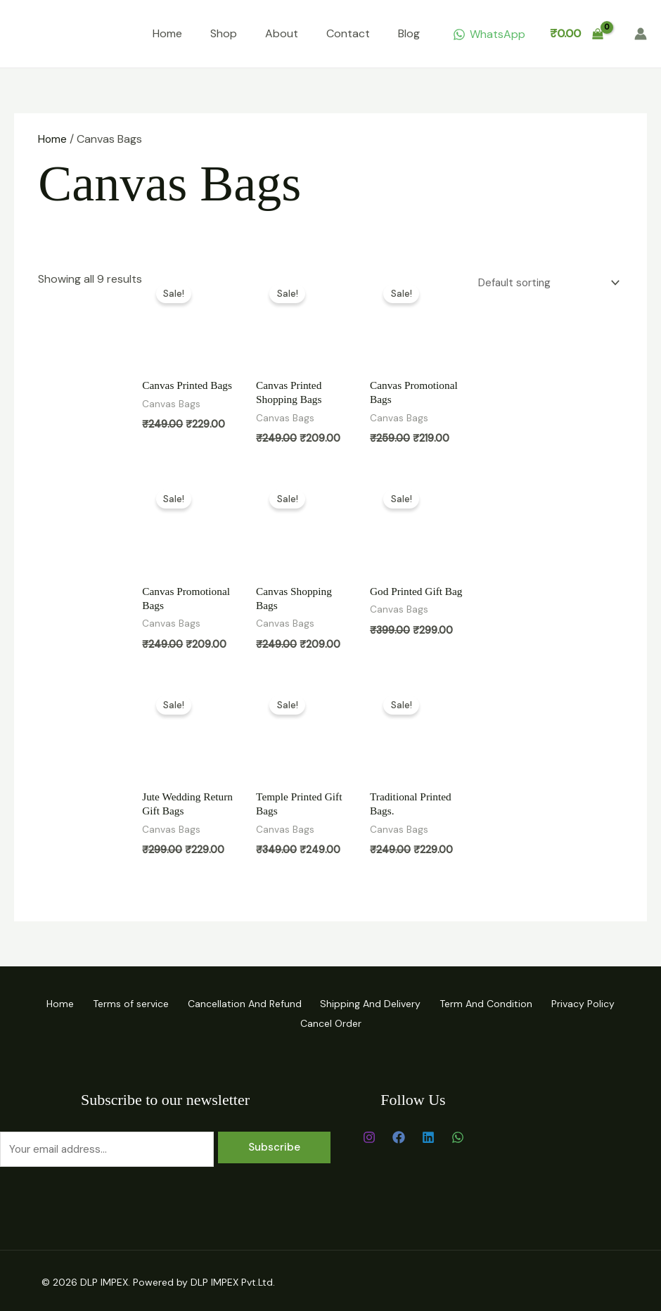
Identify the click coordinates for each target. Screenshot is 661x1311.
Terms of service (117, 1003)
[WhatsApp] (489, 34)
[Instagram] (369, 1134)
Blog (409, 33)
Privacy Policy (606, 1003)
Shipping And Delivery (375, 1003)
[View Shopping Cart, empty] (576, 33)
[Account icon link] (640, 33)
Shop (223, 33)
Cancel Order (330, 1021)
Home (167, 33)
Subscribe (274, 1144)
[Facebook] (398, 1134)
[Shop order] (543, 281)
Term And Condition (500, 1003)
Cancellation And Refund (240, 1003)
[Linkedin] (428, 1134)
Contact (348, 33)
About (281, 33)
